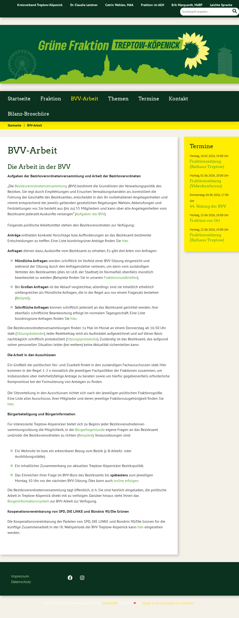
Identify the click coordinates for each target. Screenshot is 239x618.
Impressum (20, 576)
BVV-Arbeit (84, 99)
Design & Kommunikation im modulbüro (168, 603)
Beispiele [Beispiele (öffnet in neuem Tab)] (85, 435)
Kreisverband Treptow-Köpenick (40, 5)
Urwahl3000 (110, 603)
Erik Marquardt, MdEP (187, 5)
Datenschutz (21, 581)
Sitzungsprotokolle (82, 339)
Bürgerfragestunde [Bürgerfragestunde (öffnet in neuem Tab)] (90, 429)
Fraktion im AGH (152, 5)
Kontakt (178, 99)
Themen (118, 99)
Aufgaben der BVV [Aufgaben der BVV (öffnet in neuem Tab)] (90, 214)
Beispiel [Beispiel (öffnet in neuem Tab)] (22, 298)
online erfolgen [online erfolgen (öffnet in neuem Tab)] (126, 480)
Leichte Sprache (221, 5)
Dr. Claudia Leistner (84, 5)
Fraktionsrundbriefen (120, 277)
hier (125, 240)
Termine (148, 99)
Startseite (19, 99)
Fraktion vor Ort (205, 220)
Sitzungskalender (30, 333)
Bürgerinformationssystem (28, 501)
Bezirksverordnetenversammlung (41, 186)
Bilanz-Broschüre (28, 114)
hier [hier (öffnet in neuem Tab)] (10, 404)
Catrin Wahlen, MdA (119, 5)
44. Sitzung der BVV (208, 206)
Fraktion (50, 99)
